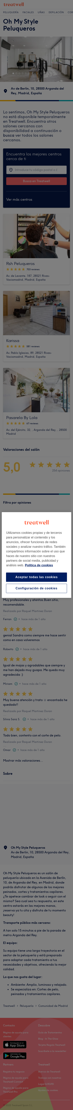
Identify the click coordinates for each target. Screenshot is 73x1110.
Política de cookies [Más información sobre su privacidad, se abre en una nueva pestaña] (39, 565)
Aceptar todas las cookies (36, 577)
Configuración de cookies (36, 588)
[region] (36, 555)
